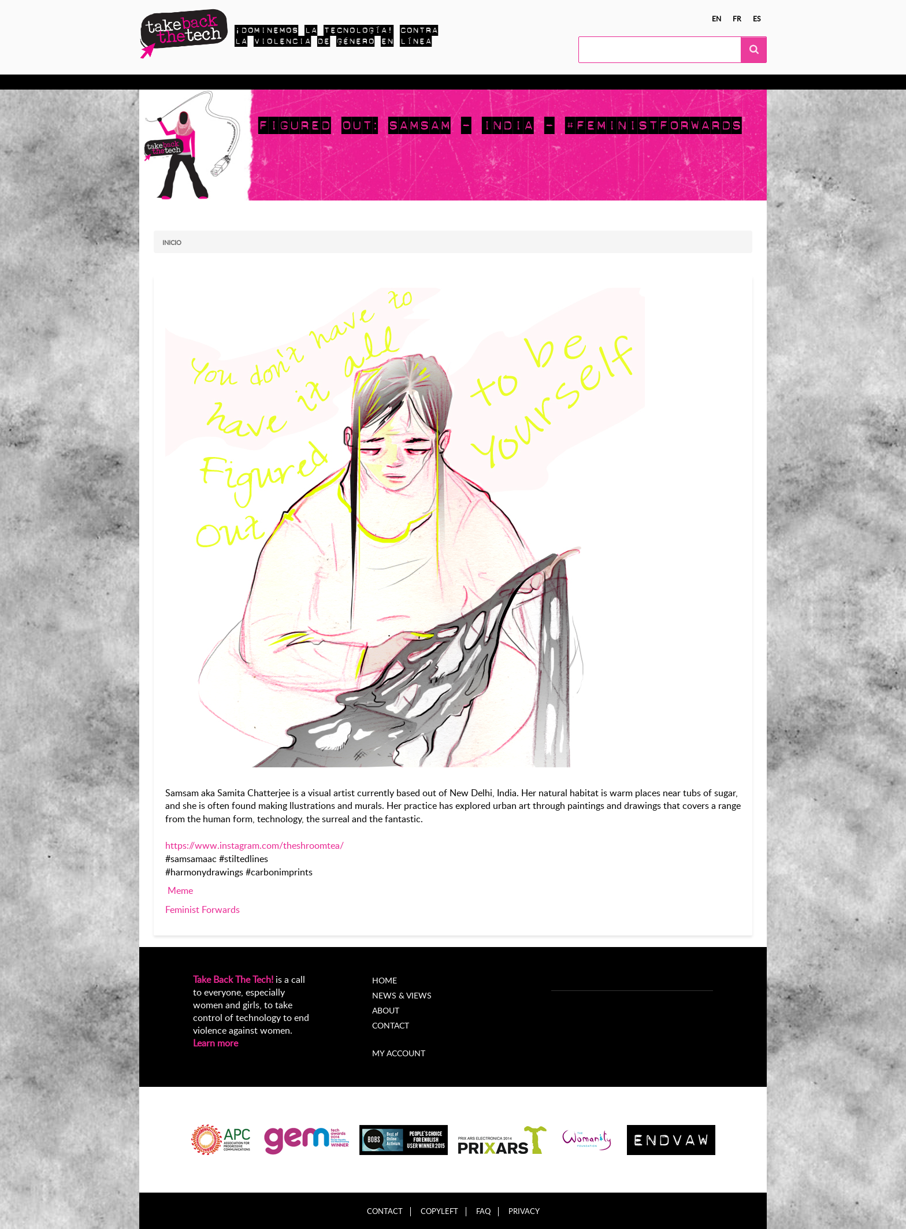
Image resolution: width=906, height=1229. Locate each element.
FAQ (483, 1211)
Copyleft (439, 1211)
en (716, 18)
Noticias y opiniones (395, 82)
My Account (530, 82)
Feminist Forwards (202, 909)
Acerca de (471, 82)
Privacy (524, 1211)
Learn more (215, 1043)
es (757, 18)
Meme (180, 890)
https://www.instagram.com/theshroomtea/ (254, 845)
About (385, 1010)
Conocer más (187, 82)
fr (737, 18)
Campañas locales (304, 82)
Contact (390, 1025)
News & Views (402, 995)
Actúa (241, 82)
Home (384, 980)
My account (398, 1053)
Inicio (171, 242)
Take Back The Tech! (233, 979)
